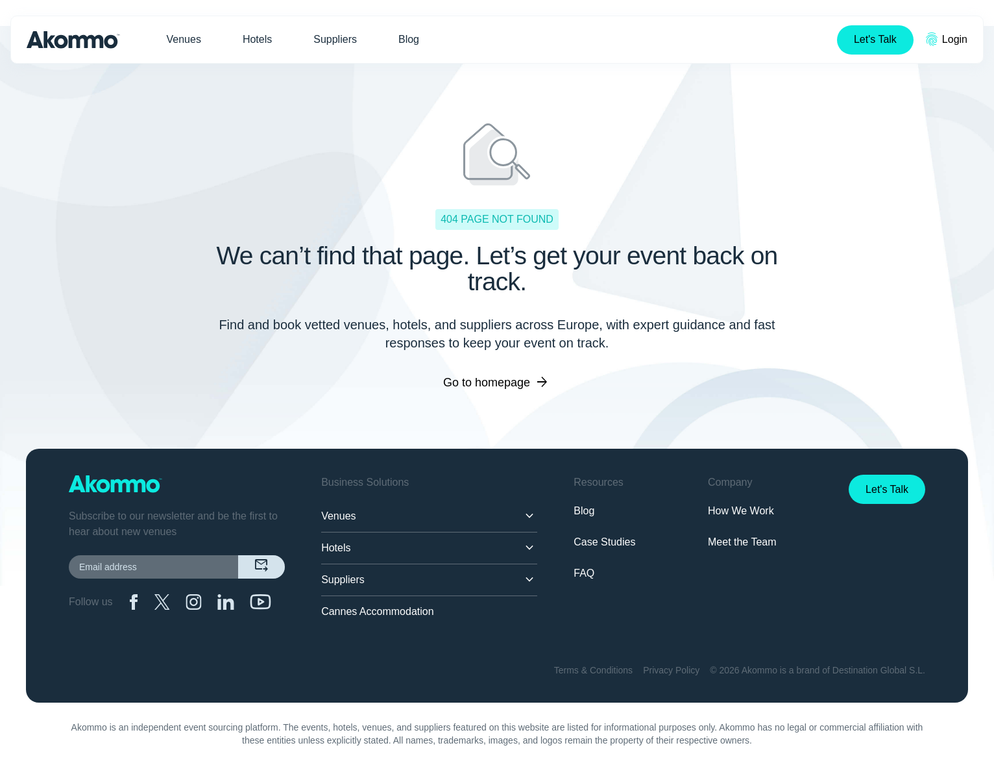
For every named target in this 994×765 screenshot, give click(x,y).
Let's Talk (875, 39)
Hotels (257, 39)
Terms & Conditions (593, 670)
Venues (184, 39)
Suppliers (335, 39)
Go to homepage (497, 382)
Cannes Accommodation (377, 611)
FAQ (584, 573)
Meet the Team (742, 541)
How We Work (741, 510)
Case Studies (604, 541)
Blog (408, 39)
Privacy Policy (671, 670)
